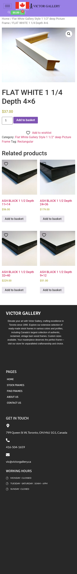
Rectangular (25, 141)
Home (5, 18)
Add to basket (25, 120)
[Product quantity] (7, 121)
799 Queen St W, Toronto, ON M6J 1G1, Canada (36, 432)
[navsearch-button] (9, 12)
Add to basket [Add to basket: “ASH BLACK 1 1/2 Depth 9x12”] (52, 290)
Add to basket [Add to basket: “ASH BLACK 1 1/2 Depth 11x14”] (14, 219)
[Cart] (18, 12)
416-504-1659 (15, 447)
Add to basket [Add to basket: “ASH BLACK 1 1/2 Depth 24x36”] (52, 219)
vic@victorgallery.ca (18, 461)
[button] (68, 34)
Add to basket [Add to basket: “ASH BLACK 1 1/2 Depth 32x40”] (14, 290)
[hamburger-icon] (7, 6)
